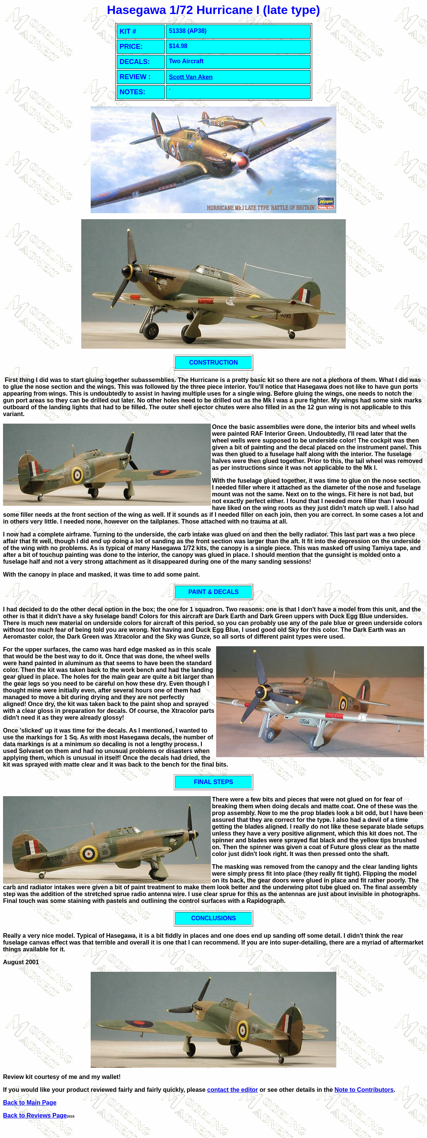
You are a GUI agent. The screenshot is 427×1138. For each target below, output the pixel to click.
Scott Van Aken (191, 77)
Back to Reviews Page (35, 1115)
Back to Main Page (29, 1102)
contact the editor (232, 1090)
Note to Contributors (363, 1090)
